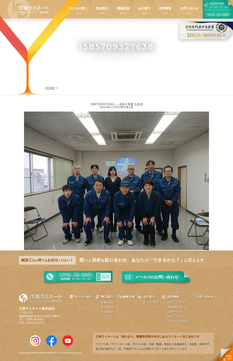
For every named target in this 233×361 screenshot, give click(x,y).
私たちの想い (78, 8)
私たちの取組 (151, 302)
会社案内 (144, 8)
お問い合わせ (189, 8)
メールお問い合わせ (157, 277)
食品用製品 (107, 312)
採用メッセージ (176, 302)
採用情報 (165, 8)
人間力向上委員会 (177, 321)
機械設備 (123, 8)
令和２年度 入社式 (129, 104)
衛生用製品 (107, 307)
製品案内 (102, 8)
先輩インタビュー (177, 316)
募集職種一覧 (175, 307)
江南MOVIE (174, 312)
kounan (105, 107)
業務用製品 (107, 302)
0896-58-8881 (35, 319)
